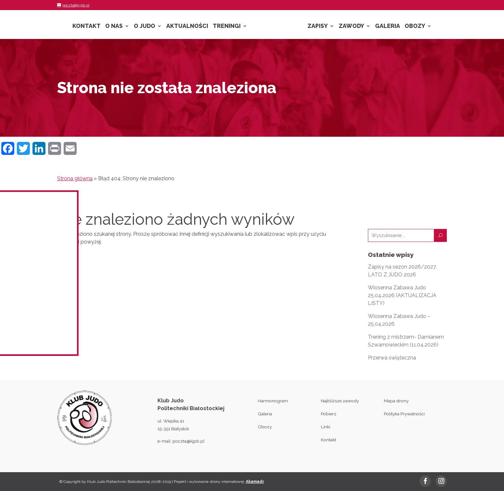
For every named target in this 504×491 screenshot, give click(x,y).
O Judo (144, 26)
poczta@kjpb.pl (188, 441)
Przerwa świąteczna (392, 358)
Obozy (415, 26)
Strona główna (75, 178)
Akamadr (255, 481)
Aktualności (187, 26)
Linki (325, 426)
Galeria (387, 26)
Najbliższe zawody (340, 400)
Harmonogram (273, 400)
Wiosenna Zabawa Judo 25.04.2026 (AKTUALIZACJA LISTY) (402, 295)
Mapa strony (396, 400)
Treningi (227, 26)
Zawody (351, 26)
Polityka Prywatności (404, 413)
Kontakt (86, 26)
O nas (114, 26)
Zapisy (318, 26)
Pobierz (328, 413)
